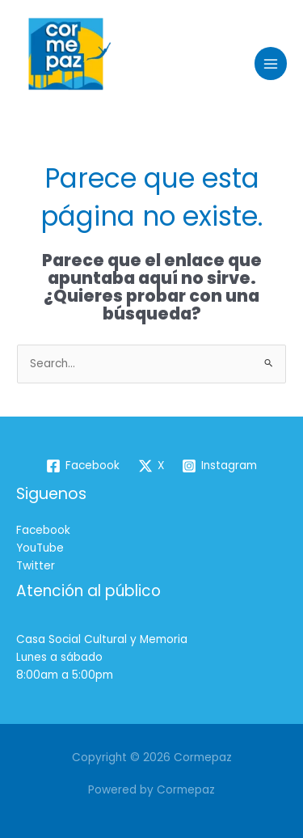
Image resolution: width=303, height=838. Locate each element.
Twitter (35, 565)
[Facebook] (82, 466)
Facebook (43, 530)
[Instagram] (220, 466)
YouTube (40, 548)
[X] (150, 466)
